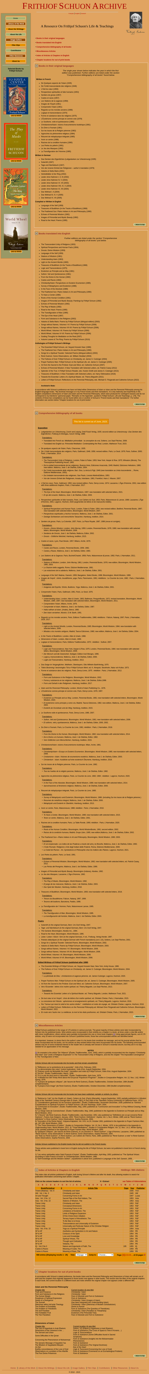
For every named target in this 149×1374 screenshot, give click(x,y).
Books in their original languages (51, 38)
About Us (134, 1368)
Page (126, 1188)
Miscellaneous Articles (46, 51)
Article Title (93, 1188)
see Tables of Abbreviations (134, 1181)
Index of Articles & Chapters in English (53, 55)
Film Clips (92, 1368)
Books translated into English (49, 43)
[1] (114, 1034)
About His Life (63, 1368)
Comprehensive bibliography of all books (54, 47)
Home (13, 1368)
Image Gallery (78, 1368)
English (77, 13)
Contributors (104, 1368)
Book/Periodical (47, 1188)
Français (71, 13)
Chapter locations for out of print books (53, 60)
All (142, 1185)
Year (132, 1188)
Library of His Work (27, 1368)
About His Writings (46, 1368)
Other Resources (120, 1368)
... (132, 1255)
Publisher (141, 1188)
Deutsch (83, 13)
